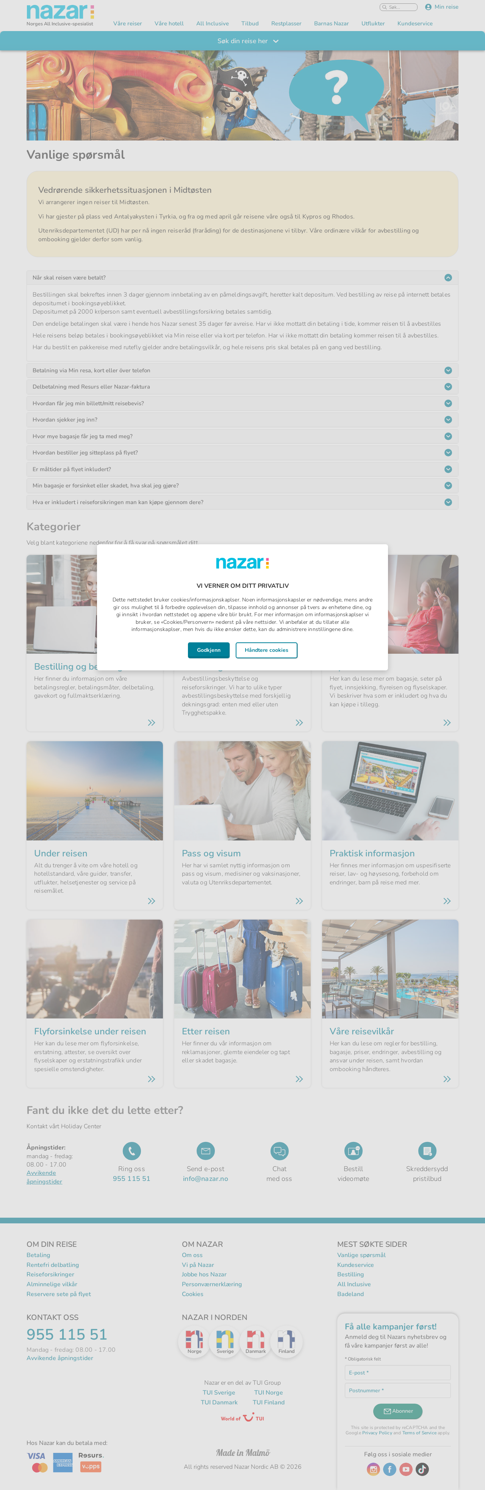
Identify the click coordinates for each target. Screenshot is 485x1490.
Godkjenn (209, 650)
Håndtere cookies (266, 650)
